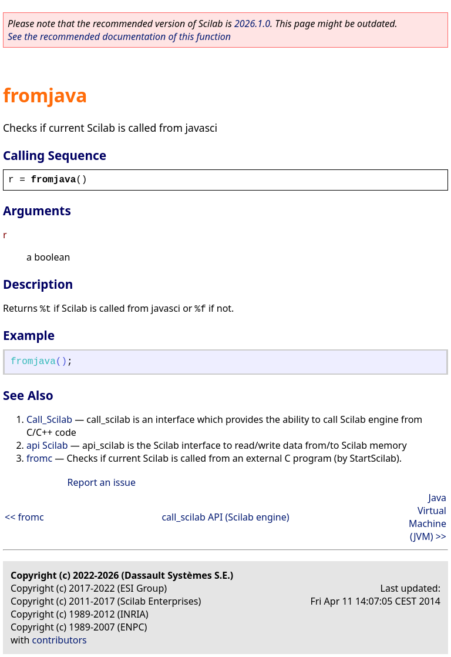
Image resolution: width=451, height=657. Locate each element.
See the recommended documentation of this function (119, 36)
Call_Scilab (49, 419)
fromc (39, 458)
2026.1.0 (252, 23)
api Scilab (47, 445)
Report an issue (102, 482)
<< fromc (24, 517)
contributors (59, 639)
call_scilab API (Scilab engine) (225, 517)
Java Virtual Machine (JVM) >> (427, 517)
